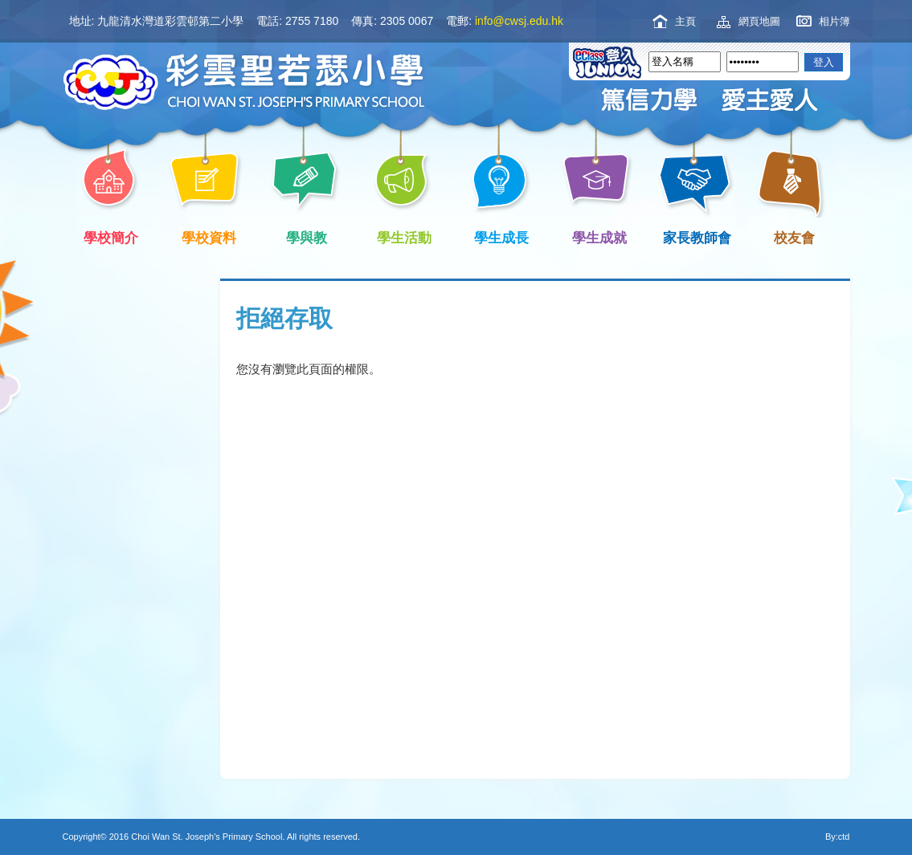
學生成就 (596, 236)
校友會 (791, 236)
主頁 (685, 21)
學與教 (304, 236)
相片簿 (834, 21)
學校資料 (206, 236)
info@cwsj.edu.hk (519, 20)
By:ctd (837, 836)
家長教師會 (694, 236)
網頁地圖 (759, 21)
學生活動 (401, 236)
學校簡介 (108, 236)
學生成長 (499, 236)
